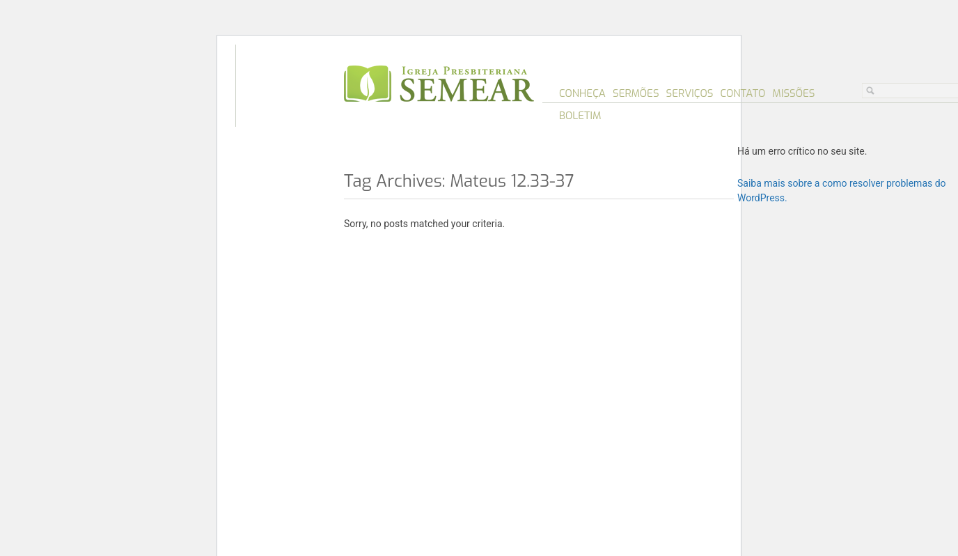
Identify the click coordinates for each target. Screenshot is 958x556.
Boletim (580, 116)
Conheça (582, 93)
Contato (742, 93)
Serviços (690, 93)
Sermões (636, 93)
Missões (793, 93)
